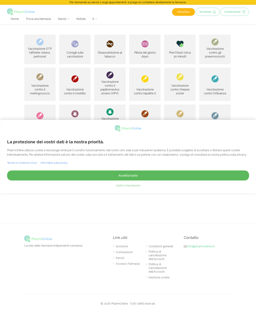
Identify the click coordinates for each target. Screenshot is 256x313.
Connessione (234, 11)
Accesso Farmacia (128, 263)
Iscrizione (208, 11)
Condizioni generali (160, 246)
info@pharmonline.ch (201, 246)
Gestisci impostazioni (128, 185)
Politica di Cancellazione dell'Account (157, 268)
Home (15, 19)
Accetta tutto (128, 175)
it (93, 19)
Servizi (62, 19)
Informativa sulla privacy (54, 162)
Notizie (81, 19)
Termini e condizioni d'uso (22, 162)
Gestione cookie (158, 277)
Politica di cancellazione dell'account (157, 255)
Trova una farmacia (38, 19)
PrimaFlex (183, 12)
